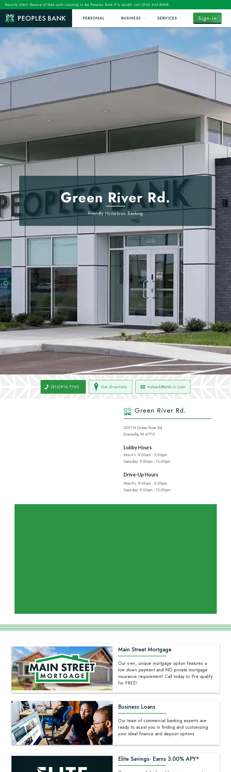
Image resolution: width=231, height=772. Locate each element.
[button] (96, 18)
